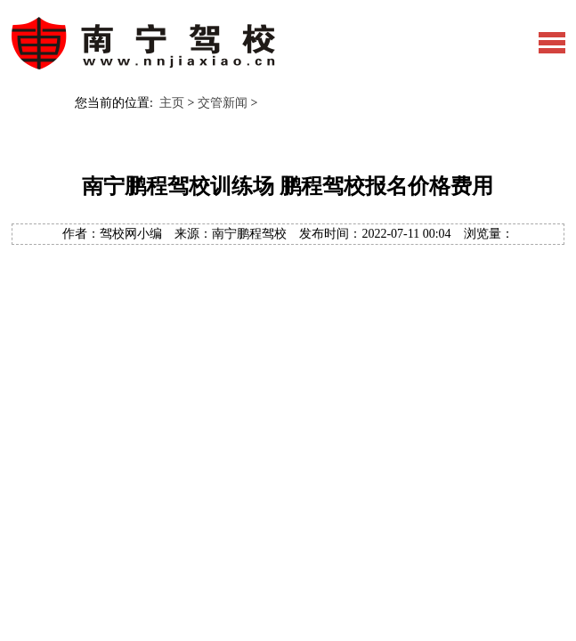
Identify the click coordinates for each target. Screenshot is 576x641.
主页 (171, 103)
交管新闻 (222, 103)
